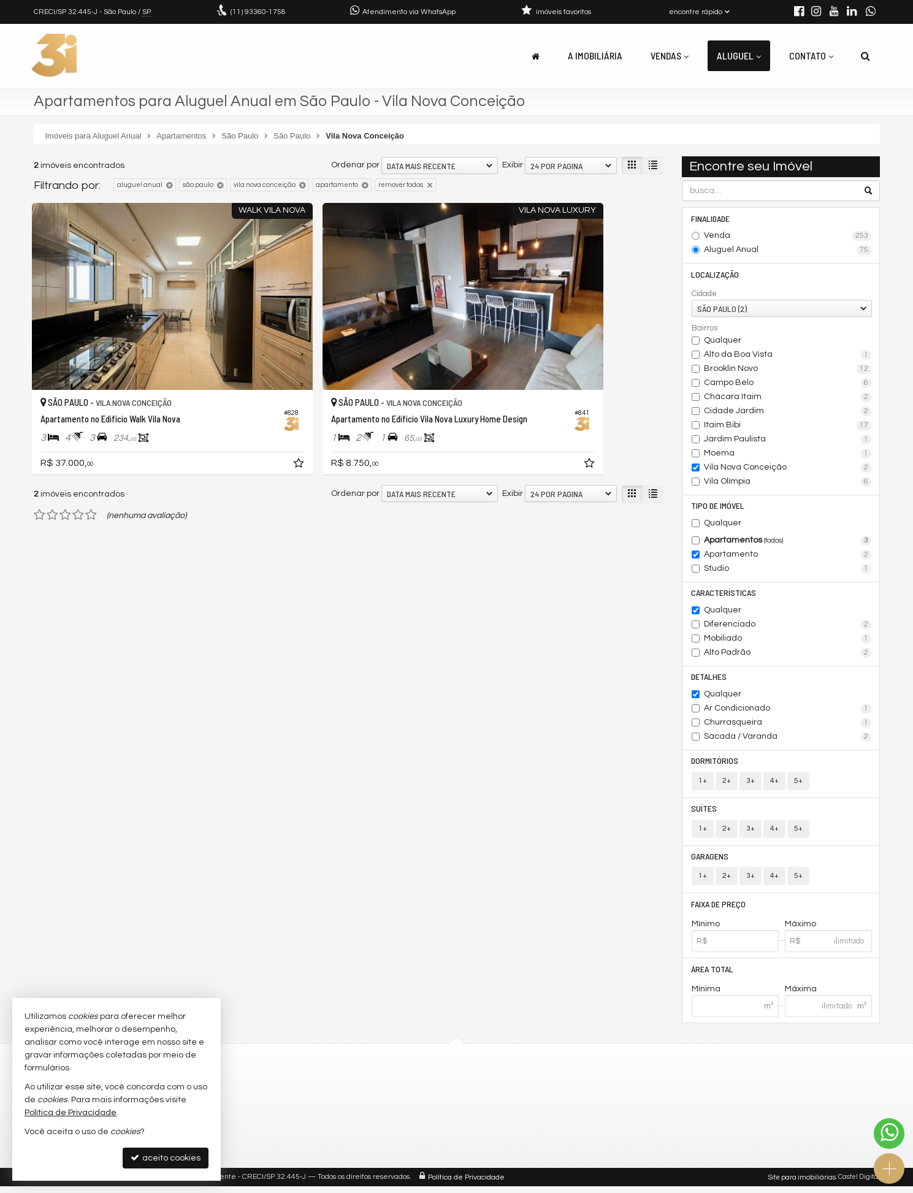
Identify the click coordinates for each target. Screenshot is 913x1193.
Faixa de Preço (719, 909)
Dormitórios (715, 764)
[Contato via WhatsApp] (889, 1133)
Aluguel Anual (787, 251)
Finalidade (711, 218)
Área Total (713, 975)
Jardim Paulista (787, 441)
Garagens (710, 861)
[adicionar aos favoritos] (223, 414)
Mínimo (706, 930)
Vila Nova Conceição (787, 469)
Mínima (706, 995)
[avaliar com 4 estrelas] (78, 464)
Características (724, 595)
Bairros (704, 329)
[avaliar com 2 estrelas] (52, 464)
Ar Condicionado (787, 712)
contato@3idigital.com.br (313, 1106)
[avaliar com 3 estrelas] (65, 464)
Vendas (670, 55)
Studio (787, 571)
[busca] (865, 55)
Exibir (512, 165)
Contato (811, 55)
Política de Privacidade (466, 1183)
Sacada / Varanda (787, 740)
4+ (774, 784)
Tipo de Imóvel (718, 507)
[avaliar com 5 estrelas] (91, 464)
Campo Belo (787, 384)
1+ (702, 784)
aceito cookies (166, 1157)
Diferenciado (787, 627)
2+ (726, 784)
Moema (787, 455)
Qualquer (722, 341)
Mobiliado (787, 641)
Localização (715, 275)
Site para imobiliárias (802, 1183)
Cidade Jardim (787, 412)
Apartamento (787, 557)
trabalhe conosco (298, 1121)
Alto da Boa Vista (787, 356)
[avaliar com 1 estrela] (39, 464)
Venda (787, 237)
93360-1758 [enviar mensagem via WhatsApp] (258, 12)
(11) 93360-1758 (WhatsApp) (318, 1092)
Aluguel (739, 55)
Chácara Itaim (787, 398)
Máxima (801, 995)
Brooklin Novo (787, 370)
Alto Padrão (787, 655)
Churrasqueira (787, 726)
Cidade (704, 295)
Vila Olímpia (787, 483)
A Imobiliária (595, 55)
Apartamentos (787, 542)
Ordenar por (355, 165)
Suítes (704, 812)
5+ (798, 784)
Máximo (800, 930)
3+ (750, 784)
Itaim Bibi (787, 427)
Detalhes (709, 679)
